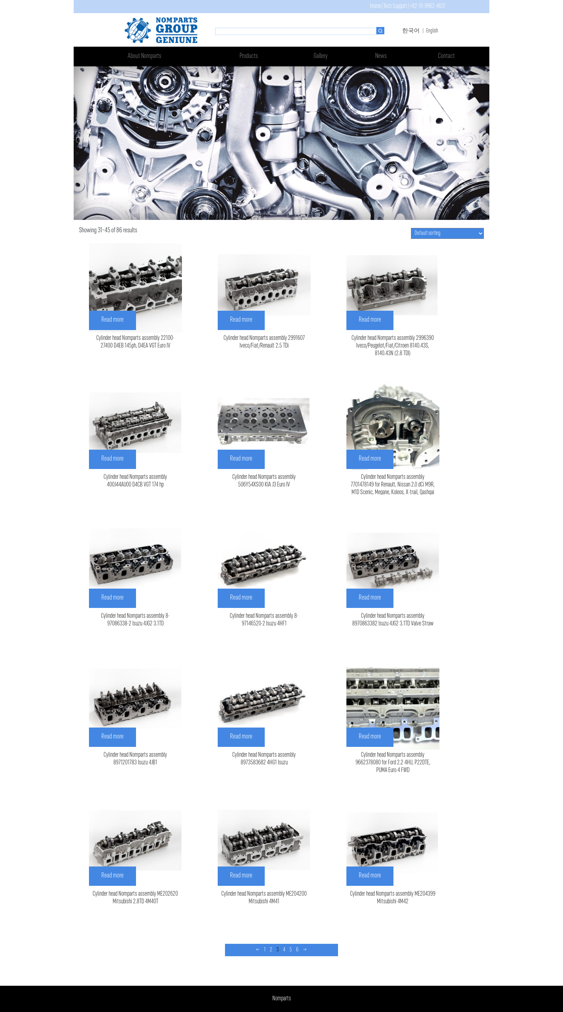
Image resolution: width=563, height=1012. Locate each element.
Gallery (320, 56)
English (432, 31)
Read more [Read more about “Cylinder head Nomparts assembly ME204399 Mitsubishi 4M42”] (370, 875)
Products (249, 56)
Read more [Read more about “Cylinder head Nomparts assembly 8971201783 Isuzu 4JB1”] (112, 736)
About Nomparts (144, 56)
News (381, 56)
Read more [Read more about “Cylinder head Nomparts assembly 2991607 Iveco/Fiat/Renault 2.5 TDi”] (241, 320)
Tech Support (395, 6)
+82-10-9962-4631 (427, 6)
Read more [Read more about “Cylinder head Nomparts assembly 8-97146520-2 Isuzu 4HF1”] (241, 597)
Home (375, 6)
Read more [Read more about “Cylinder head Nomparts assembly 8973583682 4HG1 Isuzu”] (241, 736)
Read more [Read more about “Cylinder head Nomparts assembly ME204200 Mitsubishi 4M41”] (241, 875)
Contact (446, 56)
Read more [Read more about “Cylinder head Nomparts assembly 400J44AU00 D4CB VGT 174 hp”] (112, 458)
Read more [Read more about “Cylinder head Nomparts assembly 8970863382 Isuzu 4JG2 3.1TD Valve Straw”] (370, 597)
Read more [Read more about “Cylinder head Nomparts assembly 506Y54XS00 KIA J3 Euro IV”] (241, 458)
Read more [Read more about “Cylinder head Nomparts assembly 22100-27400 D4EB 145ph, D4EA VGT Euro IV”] (112, 320)
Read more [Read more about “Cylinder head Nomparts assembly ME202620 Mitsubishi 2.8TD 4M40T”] (112, 875)
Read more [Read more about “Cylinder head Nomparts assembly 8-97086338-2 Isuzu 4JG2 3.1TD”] (112, 597)
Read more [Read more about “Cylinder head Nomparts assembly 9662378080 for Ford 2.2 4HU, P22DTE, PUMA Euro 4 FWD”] (370, 736)
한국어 (411, 31)
